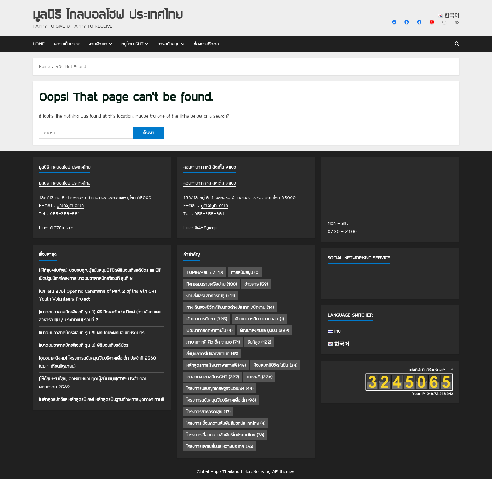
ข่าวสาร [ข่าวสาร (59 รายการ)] (256, 284)
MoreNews (253, 471)
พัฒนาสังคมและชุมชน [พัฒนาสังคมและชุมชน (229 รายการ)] (264, 330)
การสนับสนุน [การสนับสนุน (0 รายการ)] (245, 272)
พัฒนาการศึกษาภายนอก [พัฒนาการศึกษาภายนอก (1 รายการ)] (259, 319)
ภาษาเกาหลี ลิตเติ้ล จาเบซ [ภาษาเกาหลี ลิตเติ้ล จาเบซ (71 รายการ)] (213, 342)
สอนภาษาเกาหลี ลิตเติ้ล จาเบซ (209, 183)
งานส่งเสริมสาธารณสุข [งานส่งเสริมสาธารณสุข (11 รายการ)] (210, 295)
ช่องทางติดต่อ (206, 44)
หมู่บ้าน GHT (132, 44)
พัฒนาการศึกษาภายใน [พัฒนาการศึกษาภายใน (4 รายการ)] (209, 330)
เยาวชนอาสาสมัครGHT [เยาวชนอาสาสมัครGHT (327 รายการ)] (212, 377)
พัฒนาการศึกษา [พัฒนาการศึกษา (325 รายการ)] (206, 319)
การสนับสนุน (168, 44)
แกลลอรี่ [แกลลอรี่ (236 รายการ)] (259, 377)
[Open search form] (457, 44)
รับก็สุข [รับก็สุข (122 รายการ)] (259, 342)
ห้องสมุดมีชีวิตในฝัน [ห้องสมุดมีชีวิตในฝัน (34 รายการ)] (275, 365)
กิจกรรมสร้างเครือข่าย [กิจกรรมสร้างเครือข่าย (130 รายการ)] (211, 284)
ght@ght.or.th (70, 205)
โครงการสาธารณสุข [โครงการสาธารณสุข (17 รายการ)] (208, 411)
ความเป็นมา (64, 44)
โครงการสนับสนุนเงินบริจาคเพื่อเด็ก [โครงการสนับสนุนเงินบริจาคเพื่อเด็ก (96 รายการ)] (221, 400)
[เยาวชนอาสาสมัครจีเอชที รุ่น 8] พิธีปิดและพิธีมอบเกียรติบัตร (91, 332)
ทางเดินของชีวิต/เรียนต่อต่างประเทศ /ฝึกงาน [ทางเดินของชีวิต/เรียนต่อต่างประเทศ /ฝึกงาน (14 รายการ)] (230, 307)
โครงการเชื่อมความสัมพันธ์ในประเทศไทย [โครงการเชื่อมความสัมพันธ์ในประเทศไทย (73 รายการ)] (225, 435)
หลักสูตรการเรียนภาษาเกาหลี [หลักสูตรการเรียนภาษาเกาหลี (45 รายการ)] (216, 365)
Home (39, 44)
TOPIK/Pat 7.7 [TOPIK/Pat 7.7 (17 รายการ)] (204, 272)
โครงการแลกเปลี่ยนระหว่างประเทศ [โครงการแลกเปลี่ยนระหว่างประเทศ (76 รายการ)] (219, 446)
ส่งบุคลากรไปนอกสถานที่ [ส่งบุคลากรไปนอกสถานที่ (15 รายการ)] (212, 353)
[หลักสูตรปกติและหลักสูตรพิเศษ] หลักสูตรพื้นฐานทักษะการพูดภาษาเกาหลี (101, 399)
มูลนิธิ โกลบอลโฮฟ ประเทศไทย (108, 14)
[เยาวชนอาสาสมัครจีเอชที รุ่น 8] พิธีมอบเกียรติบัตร (83, 345)
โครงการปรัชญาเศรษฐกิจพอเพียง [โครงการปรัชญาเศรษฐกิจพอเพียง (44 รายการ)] (219, 388)
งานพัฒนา (98, 44)
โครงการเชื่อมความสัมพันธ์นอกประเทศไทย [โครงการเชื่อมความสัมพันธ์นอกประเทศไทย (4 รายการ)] (225, 423)
